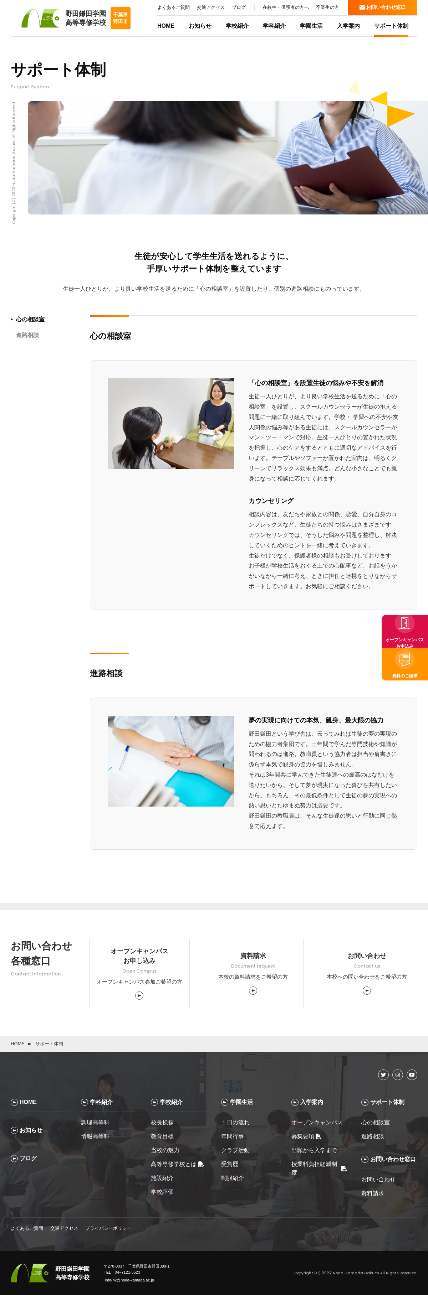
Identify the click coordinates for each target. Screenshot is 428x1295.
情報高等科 (95, 1136)
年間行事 (232, 1136)
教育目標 (162, 1136)
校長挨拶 (162, 1122)
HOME (18, 1043)
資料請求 (372, 1193)
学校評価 (162, 1192)
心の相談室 (375, 1122)
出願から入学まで (314, 1150)
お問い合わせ (378, 1179)
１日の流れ (235, 1122)
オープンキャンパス (317, 1122)
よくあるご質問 (27, 1228)
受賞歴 (229, 1164)
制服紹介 (232, 1178)
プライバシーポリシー (108, 1228)
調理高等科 (95, 1122)
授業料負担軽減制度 (319, 1168)
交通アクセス (64, 1228)
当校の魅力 (165, 1150)
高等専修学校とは (177, 1164)
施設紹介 (162, 1178)
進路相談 (372, 1136)
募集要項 (306, 1136)
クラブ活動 (235, 1150)
